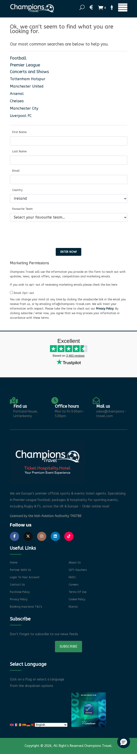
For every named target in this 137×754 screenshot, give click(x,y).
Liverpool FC (21, 116)
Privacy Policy (105, 308)
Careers (73, 584)
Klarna (73, 606)
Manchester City (24, 108)
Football (18, 58)
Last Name (19, 151)
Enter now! (68, 251)
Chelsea (17, 101)
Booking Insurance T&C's (26, 606)
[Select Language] (51, 725)
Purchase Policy (20, 592)
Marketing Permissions (29, 263)
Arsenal (17, 93)
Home (13, 562)
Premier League (25, 65)
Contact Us (17, 584)
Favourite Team (22, 209)
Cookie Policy (77, 599)
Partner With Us (20, 570)
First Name (19, 132)
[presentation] (45, 234)
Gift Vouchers (78, 570)
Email (16, 170)
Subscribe (68, 646)
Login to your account (25, 577)
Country (17, 190)
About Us (75, 562)
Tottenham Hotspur (27, 79)
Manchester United (27, 86)
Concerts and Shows (29, 71)
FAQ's (72, 577)
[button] (123, 741)
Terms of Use (77, 592)
